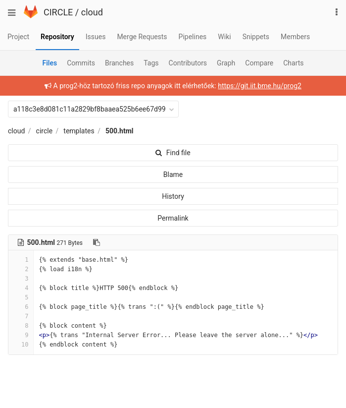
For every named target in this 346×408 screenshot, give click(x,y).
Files (49, 63)
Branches (119, 63)
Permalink (172, 218)
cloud (92, 12)
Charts (293, 63)
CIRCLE (58, 12)
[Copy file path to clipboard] (96, 242)
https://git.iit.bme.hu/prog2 (259, 86)
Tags (151, 63)
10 (20, 344)
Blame (173, 174)
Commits (81, 63)
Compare (259, 63)
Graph (226, 63)
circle (44, 131)
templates (78, 131)
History (173, 196)
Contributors (188, 63)
